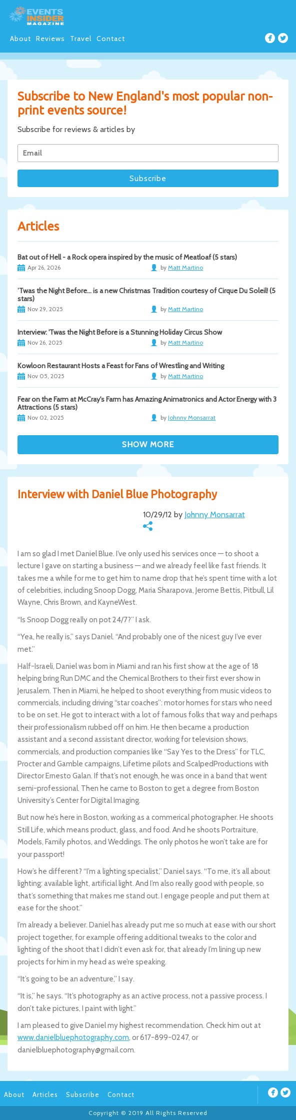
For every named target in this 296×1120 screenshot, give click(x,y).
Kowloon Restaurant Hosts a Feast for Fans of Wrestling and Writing (121, 365)
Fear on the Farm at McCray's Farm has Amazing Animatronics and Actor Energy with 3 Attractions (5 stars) (147, 403)
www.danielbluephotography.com (73, 1037)
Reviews (50, 38)
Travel (81, 38)
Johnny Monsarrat (214, 514)
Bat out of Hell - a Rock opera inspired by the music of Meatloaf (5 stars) (127, 257)
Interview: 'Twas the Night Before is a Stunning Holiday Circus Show (120, 332)
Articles (45, 1094)
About (20, 38)
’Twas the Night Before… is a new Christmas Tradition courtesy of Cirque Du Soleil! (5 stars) (147, 294)
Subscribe (83, 1094)
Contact (110, 38)
